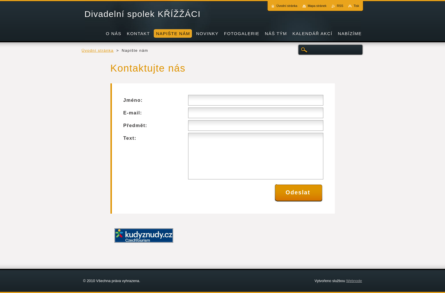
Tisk (356, 5)
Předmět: (135, 125)
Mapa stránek (317, 5)
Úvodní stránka (98, 50)
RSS (340, 5)
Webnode (354, 281)
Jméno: (133, 100)
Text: (130, 138)
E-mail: (132, 113)
